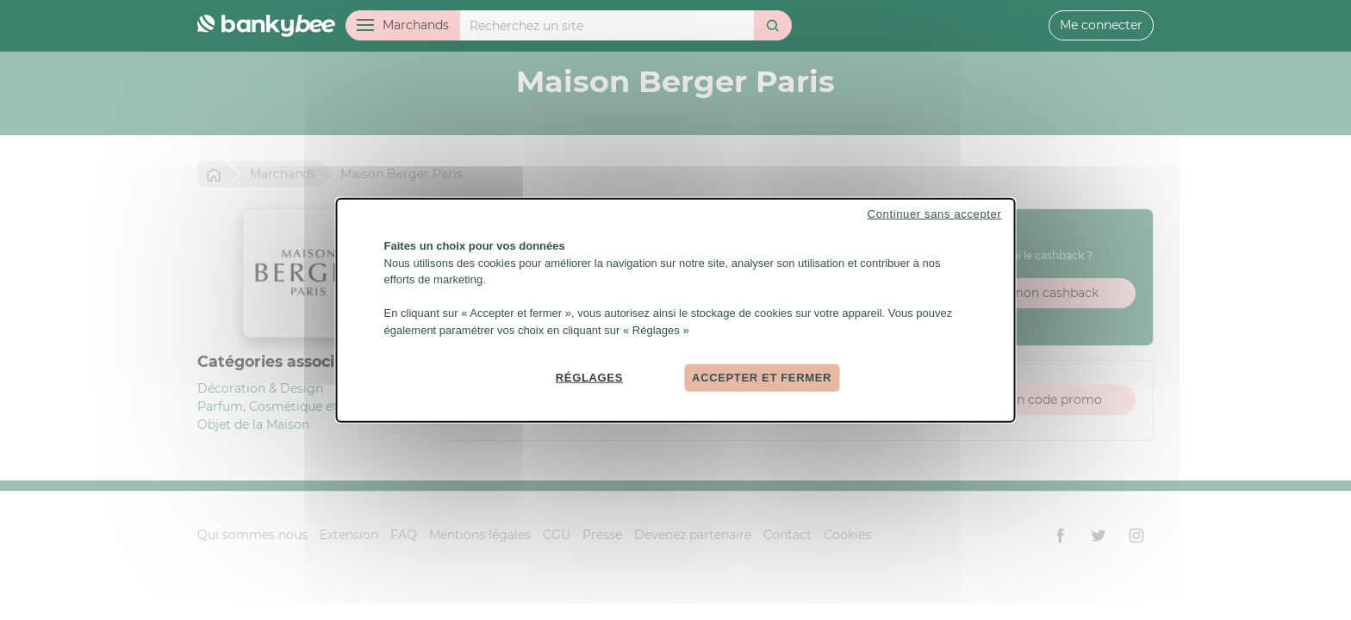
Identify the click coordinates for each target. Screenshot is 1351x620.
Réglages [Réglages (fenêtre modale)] (589, 377)
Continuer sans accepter (935, 214)
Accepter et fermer (761, 377)
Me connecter (1101, 25)
